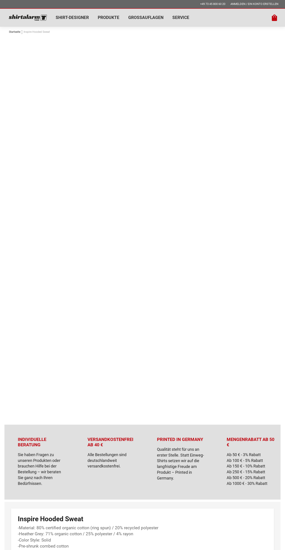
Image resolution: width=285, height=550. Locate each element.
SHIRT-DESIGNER (72, 17)
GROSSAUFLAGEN (145, 17)
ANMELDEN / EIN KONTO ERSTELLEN (254, 4)
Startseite (14, 31)
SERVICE (180, 17)
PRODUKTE (108, 17)
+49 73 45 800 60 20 (212, 4)
